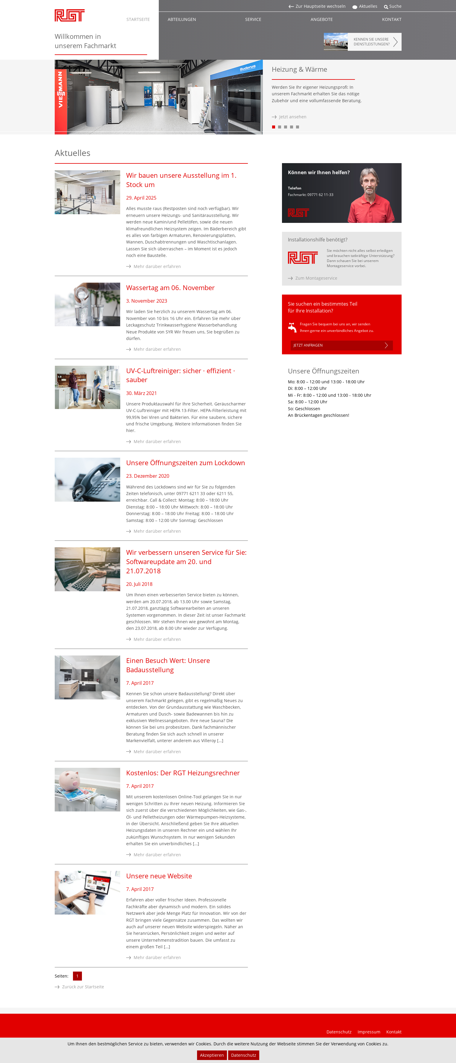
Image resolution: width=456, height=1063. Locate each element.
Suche (395, 6)
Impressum (369, 1032)
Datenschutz (339, 1032)
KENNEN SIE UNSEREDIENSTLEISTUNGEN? (372, 42)
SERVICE (253, 19)
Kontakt (394, 1032)
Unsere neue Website (159, 875)
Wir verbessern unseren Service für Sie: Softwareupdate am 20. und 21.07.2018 (186, 561)
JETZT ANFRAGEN (308, 345)
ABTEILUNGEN (182, 19)
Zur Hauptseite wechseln (321, 6)
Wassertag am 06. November (170, 287)
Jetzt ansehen (292, 117)
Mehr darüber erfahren (157, 266)
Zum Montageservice (316, 278)
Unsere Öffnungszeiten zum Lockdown (185, 462)
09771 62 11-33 (320, 194)
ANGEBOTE (322, 19)
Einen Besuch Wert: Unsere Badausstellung (168, 665)
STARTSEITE (138, 19)
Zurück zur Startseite (83, 987)
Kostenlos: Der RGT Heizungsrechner (183, 772)
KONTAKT (392, 19)
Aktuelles (368, 6)
